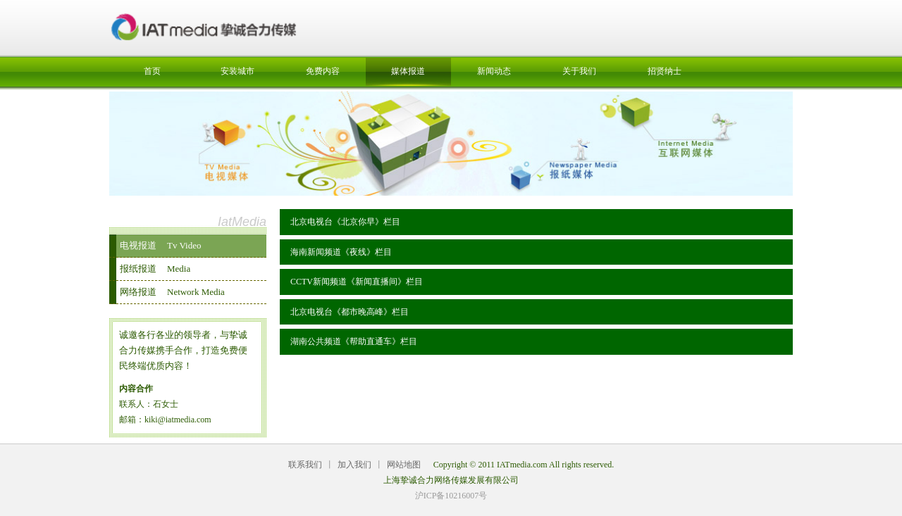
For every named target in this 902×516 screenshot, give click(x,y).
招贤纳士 (664, 71)
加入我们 (354, 465)
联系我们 (305, 465)
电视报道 (160, 245)
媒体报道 (408, 71)
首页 (152, 71)
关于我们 (579, 71)
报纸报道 (155, 268)
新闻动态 (494, 71)
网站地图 (404, 465)
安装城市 (237, 71)
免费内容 (323, 71)
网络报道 (172, 292)
